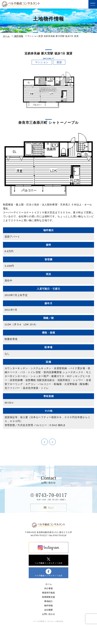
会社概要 (48, 610)
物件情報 (18, 36)
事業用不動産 (48, 593)
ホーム (6, 36)
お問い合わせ (48, 614)
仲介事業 (48, 588)
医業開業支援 (48, 597)
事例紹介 (48, 601)
